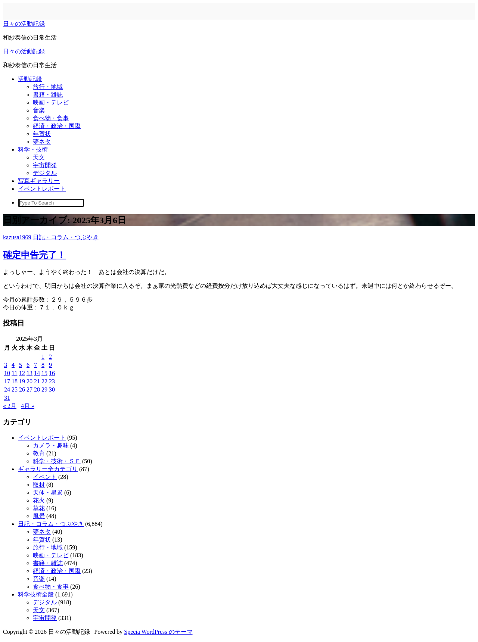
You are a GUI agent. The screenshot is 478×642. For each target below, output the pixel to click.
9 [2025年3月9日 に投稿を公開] (50, 365)
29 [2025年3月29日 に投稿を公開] (44, 389)
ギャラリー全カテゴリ (48, 469)
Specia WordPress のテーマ (158, 632)
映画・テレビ (51, 102)
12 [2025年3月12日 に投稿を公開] (22, 373)
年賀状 (42, 134)
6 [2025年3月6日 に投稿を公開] (28, 365)
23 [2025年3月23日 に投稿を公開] (52, 381)
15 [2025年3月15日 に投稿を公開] (44, 373)
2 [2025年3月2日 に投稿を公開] (50, 356)
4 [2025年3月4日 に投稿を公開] (13, 365)
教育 (39, 453)
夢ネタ (42, 141)
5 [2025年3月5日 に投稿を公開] (20, 365)
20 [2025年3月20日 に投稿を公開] (29, 381)
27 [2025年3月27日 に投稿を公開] (29, 389)
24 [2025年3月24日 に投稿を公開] (7, 389)
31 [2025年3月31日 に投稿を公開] (7, 398)
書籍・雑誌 (48, 94)
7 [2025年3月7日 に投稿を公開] (35, 365)
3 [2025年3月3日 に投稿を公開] (5, 365)
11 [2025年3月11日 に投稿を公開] (14, 373)
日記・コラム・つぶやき (66, 237)
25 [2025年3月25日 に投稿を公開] (15, 389)
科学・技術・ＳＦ (57, 461)
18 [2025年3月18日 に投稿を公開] (15, 381)
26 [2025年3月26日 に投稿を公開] (22, 389)
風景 (39, 516)
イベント (45, 477)
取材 (39, 485)
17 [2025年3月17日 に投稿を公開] (7, 381)
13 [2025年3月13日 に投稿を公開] (29, 373)
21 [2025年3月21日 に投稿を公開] (37, 381)
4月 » (27, 406)
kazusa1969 (17, 237)
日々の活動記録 (24, 24)
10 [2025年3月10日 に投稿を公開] (7, 373)
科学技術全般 (36, 594)
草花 (39, 508)
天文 (39, 157)
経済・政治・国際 (57, 126)
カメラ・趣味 (51, 445)
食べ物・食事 (51, 118)
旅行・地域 (48, 87)
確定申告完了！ (34, 255)
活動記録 (30, 79)
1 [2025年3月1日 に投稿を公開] (42, 356)
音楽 (39, 110)
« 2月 (9, 406)
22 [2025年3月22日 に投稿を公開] (44, 381)
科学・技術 (33, 149)
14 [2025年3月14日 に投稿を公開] (37, 373)
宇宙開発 (45, 165)
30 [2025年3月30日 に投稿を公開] (52, 389)
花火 (39, 500)
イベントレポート (42, 189)
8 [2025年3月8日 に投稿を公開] (42, 365)
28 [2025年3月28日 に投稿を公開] (37, 389)
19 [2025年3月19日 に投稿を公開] (22, 381)
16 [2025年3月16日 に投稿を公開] (52, 373)
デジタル (45, 173)
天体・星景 (48, 492)
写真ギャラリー (39, 181)
